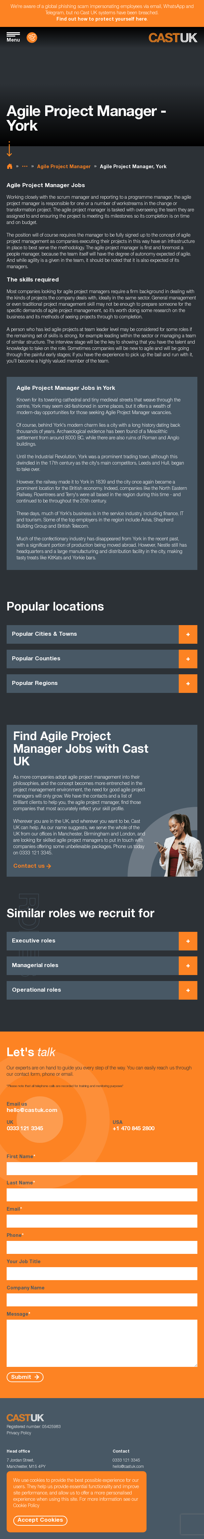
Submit (22, 1377)
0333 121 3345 (25, 1129)
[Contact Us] (32, 37)
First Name (102, 1164)
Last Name (102, 1190)
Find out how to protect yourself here (101, 19)
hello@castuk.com (32, 1111)
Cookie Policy (26, 1506)
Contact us (29, 866)
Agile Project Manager (64, 167)
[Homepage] (173, 38)
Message (102, 1339)
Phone (102, 1243)
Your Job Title (102, 1270)
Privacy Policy (19, 1433)
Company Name (102, 1296)
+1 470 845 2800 (133, 1129)
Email (102, 1217)
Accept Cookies (40, 1520)
